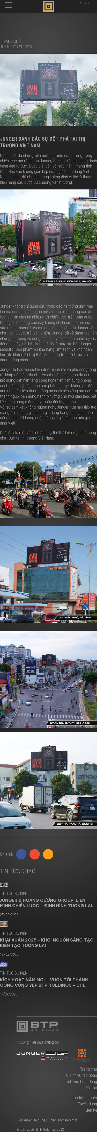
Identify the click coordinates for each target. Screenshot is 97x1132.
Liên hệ (91, 1110)
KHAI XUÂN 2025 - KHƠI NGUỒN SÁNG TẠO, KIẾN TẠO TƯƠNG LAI (47, 942)
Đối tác (91, 1087)
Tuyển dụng (87, 1104)
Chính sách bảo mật (62, 1120)
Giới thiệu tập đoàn (81, 1075)
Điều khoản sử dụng (31, 1120)
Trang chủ (88, 1069)
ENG (81, 3)
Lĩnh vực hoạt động (81, 1081)
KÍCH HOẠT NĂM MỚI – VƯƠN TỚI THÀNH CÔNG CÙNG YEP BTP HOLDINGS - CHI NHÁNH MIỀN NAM (44, 982)
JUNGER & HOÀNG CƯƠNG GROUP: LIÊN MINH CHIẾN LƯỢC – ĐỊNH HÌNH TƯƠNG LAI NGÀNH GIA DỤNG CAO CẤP (46, 903)
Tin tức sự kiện (18, 47)
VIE (87, 3)
